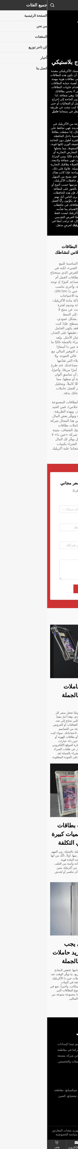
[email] (56, 1114)
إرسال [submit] (39, 589)
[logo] (39, 18)
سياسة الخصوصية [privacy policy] (19, 1134)
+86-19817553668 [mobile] (57, 1105)
